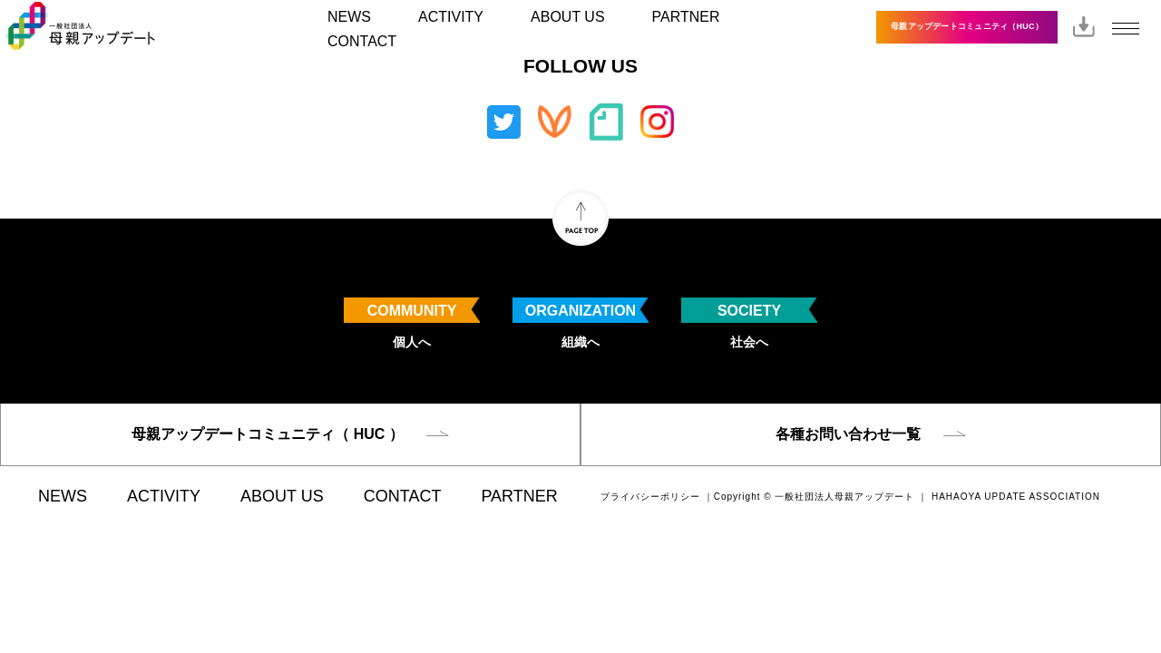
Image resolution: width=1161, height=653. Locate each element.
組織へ (580, 322)
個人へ (412, 322)
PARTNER (686, 16)
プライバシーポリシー (650, 497)
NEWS (349, 16)
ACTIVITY (450, 16)
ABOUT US (568, 16)
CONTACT (361, 41)
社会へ (749, 322)
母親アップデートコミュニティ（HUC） (967, 26)
